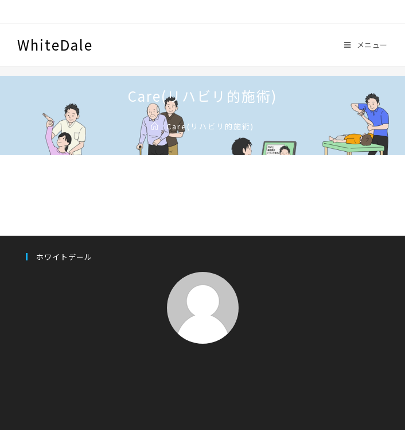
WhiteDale (55, 44)
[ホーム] (155, 126)
